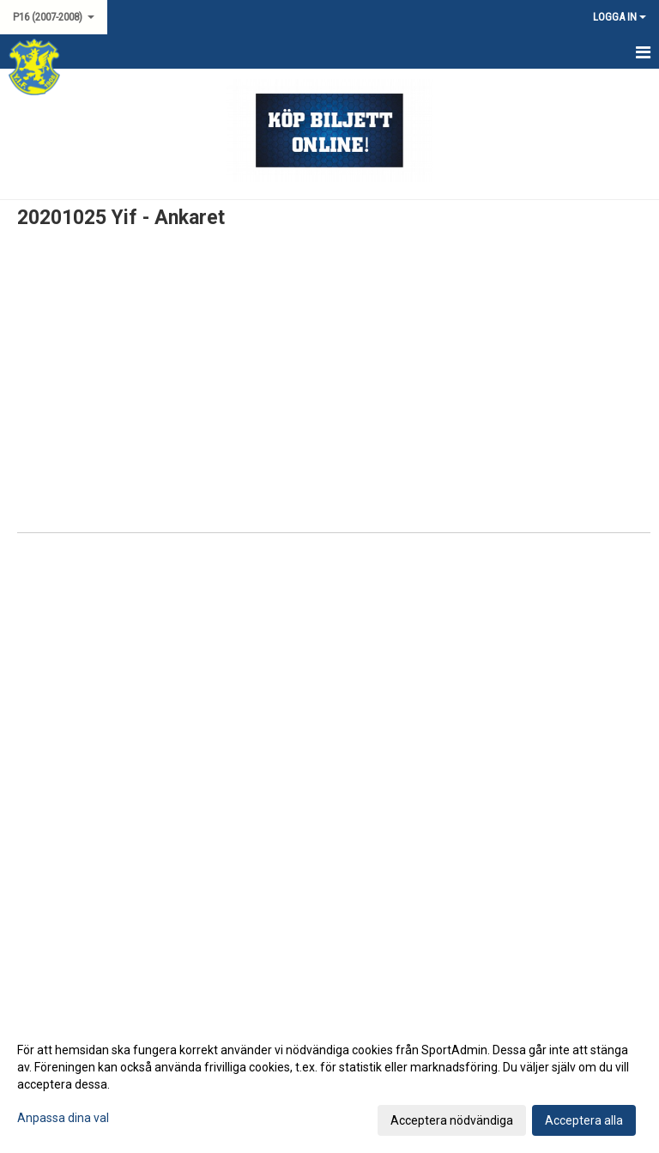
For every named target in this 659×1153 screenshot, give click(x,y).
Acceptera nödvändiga (451, 1120)
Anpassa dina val (63, 1118)
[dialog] (329, 1084)
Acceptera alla (584, 1120)
